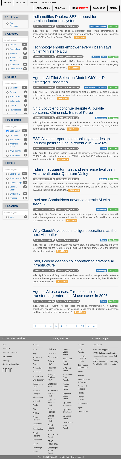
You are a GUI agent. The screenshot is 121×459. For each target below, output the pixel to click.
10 (82, 326)
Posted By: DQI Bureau (67, 26)
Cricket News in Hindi (51, 418)
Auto (35, 349)
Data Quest (13, 131)
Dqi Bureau (13, 174)
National (11, 53)
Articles (20, 3)
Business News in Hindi (51, 402)
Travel (35, 451)
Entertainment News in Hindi (53, 393)
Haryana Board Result (66, 352)
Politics (36, 413)
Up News (51, 353)
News (80, 372)
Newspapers (13, 110)
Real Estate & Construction (14, 70)
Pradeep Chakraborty (13, 199)
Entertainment (38, 380)
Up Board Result (67, 417)
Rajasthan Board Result (67, 396)
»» (94, 326)
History (81, 393)
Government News (38, 385)
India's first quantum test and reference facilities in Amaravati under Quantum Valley (75, 171)
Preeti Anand (13, 178)
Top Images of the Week (83, 366)
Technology (13, 49)
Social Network (36, 434)
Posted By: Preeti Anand (68, 87)
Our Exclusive (12, 24)
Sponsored (37, 440)
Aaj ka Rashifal (51, 410)
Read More (80, 37)
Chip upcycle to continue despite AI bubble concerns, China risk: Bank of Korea (68, 110)
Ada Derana (13, 140)
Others (11, 44)
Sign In (113, 8)
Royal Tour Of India (83, 358)
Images (33, 3)
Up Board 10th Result (67, 404)
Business (82, 375)
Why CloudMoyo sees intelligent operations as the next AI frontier (75, 232)
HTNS (80, 8)
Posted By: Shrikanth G (67, 240)
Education (12, 64)
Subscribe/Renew (10, 352)
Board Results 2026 (51, 428)
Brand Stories (14, 96)
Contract (11, 105)
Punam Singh (14, 182)
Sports (35, 444)
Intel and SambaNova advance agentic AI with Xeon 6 (71, 202)
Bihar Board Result (53, 436)
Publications (49, 3)
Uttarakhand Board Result (68, 425)
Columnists (13, 101)
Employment (38, 376)
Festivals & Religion (82, 387)
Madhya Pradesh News (51, 377)
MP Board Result (67, 369)
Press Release (36, 418)
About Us (61, 8)
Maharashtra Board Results (68, 377)
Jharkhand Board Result (67, 361)
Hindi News (52, 349)
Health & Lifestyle (36, 392)
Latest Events (81, 350)
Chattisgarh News (52, 385)
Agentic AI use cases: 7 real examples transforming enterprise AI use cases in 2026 (70, 293)
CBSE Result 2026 (53, 442)
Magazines (13, 88)
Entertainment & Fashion (83, 381)
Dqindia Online (11, 188)
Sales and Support (101, 349)
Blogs (35, 353)
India (10, 217)
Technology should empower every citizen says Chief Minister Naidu (72, 49)
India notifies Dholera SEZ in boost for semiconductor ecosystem (64, 18)
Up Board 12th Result (67, 410)
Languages (43, 8)
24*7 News (13, 135)
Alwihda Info (13, 151)
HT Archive (7, 357)
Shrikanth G (13, 194)
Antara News (13, 155)
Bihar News (52, 357)
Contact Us (99, 8)
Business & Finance (13, 59)
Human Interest (81, 398)
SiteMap (6, 361)
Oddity (35, 405)
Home (7, 3)
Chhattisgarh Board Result (53, 450)
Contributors (83, 411)
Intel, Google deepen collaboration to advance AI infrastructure (73, 263)
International (101, 118)
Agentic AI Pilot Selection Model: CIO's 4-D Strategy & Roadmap (69, 80)
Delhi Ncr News (51, 362)
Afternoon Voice (12, 145)
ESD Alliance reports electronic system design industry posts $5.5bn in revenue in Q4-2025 (71, 141)
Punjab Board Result (66, 387)
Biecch (11, 92)
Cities (104, 57)
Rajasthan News (52, 369)
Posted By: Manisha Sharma (69, 57)
